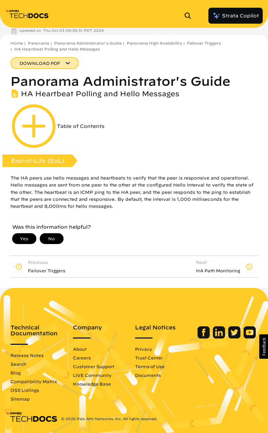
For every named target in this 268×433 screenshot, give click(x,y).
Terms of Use (150, 366)
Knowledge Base (92, 383)
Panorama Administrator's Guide (88, 43)
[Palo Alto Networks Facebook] (204, 337)
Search (18, 364)
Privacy (143, 349)
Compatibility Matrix (33, 381)
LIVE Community (92, 375)
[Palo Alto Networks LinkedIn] (219, 337)
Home (16, 43)
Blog (15, 372)
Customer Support (93, 366)
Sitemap (20, 398)
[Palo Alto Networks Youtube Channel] (250, 337)
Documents (148, 375)
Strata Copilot (235, 16)
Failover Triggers (204, 43)
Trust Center (149, 357)
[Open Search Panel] (190, 16)
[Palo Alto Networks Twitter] (235, 337)
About (80, 349)
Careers (82, 357)
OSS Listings (24, 390)
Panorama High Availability (154, 43)
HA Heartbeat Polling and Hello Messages (57, 49)
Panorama (38, 43)
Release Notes (27, 355)
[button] (263, 346)
